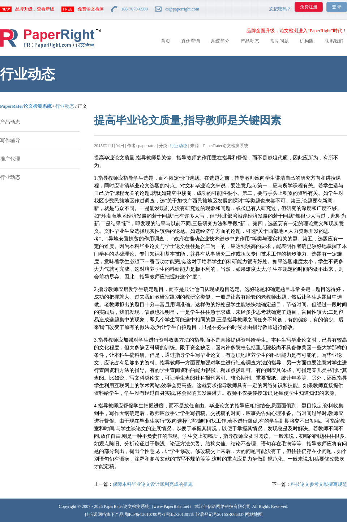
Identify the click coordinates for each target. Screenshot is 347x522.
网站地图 (253, 514)
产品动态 (249, 41)
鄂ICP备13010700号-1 (145, 514)
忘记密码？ (280, 9)
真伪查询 (190, 41)
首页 (165, 41)
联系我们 (334, 41)
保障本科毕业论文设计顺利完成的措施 (153, 484)
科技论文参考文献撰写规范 (319, 484)
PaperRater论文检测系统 (26, 106)
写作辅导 (10, 140)
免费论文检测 (91, 9)
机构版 (307, 41)
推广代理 (10, 159)
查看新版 (45, 9)
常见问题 (279, 41)
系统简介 (220, 41)
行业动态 (64, 106)
